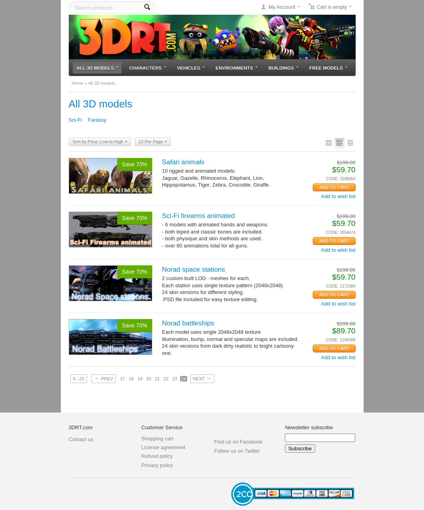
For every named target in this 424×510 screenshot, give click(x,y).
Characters (147, 67)
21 (157, 378)
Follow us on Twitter (237, 451)
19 (139, 378)
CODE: (332, 179)
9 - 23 (78, 378)
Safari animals (183, 162)
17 (122, 378)
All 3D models (97, 67)
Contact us (81, 439)
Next (202, 378)
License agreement (163, 447)
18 (131, 378)
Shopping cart (157, 439)
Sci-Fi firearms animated (198, 216)
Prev (103, 378)
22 (166, 378)
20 (148, 378)
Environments (236, 67)
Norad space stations (193, 269)
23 (174, 378)
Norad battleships (188, 323)
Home (77, 83)
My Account (282, 7)
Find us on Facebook (238, 442)
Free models (328, 67)
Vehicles (191, 67)
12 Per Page (153, 142)
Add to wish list (338, 196)
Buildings (283, 67)
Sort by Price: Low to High (100, 142)
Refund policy (157, 456)
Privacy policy (157, 465)
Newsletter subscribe (309, 427)
